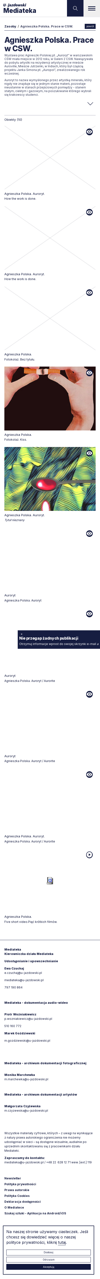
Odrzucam (49, 1259)
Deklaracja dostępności (22, 1201)
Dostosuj (48, 1252)
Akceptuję (48, 1266)
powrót (90, 26)
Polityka (17, 1196)
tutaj (62, 1242)
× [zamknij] (22, 633)
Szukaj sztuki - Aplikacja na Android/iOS (35, 1213)
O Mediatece (14, 1207)
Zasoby (10, 26)
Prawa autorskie (16, 1190)
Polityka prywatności (20, 1184)
